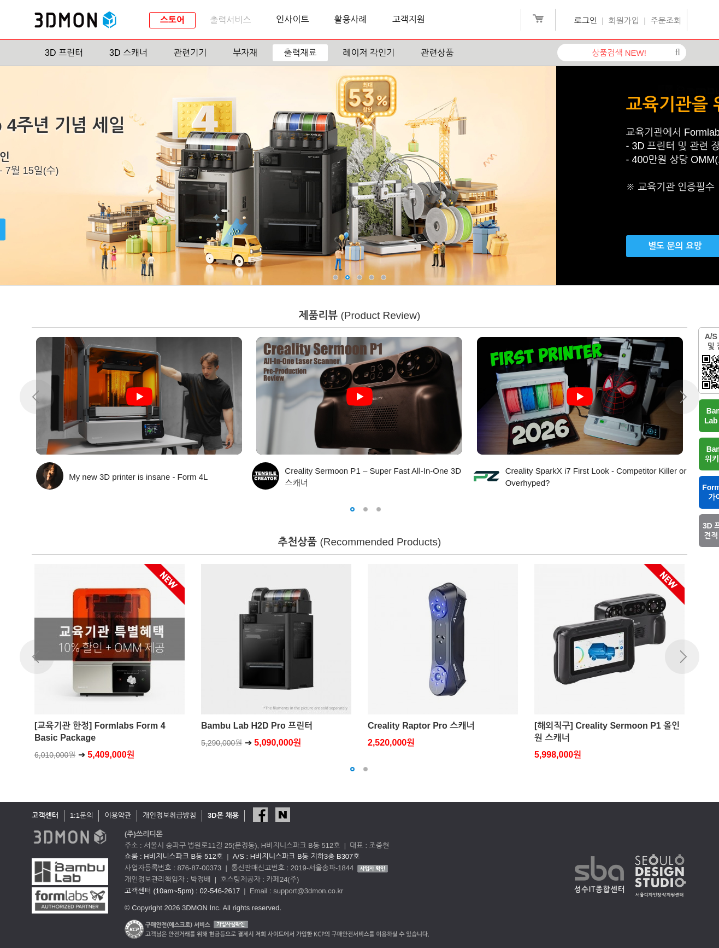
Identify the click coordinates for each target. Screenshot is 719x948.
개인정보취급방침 (169, 815)
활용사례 (350, 19)
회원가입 (624, 20)
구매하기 (119, 229)
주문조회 (666, 20)
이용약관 (117, 815)
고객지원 (408, 19)
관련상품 (437, 52)
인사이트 (292, 19)
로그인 (585, 20)
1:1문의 (81, 815)
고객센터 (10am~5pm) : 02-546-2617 (182, 891)
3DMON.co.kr (75, 20)
